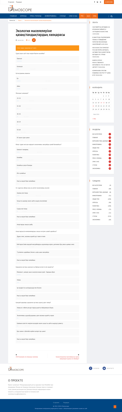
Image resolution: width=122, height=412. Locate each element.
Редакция (19, 2)
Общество (95, 148)
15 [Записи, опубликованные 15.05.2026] (104, 103)
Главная (13, 16)
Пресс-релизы (35, 16)
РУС (82, 16)
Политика (95, 155)
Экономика (96, 168)
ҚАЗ (88, 16)
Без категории (97, 134)
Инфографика (50, 16)
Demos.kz (12, 20)
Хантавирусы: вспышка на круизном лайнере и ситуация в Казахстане (101, 29)
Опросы (23, 16)
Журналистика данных (100, 141)
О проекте (11, 2)
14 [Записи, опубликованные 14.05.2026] (101, 103)
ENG (94, 16)
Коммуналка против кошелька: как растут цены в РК (101, 73)
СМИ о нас (73, 16)
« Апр (94, 119)
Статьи (63, 16)
